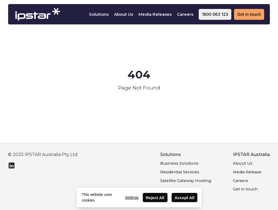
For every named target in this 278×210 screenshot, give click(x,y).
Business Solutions (179, 163)
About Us (123, 14)
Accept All (184, 197)
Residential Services (179, 172)
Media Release (247, 172)
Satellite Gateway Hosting (185, 180)
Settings (132, 197)
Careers (185, 14)
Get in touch (245, 189)
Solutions (99, 14)
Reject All (155, 197)
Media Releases (155, 14)
